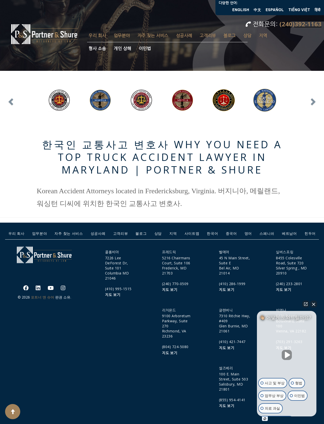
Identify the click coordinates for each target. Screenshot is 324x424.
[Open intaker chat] (265, 418)
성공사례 (184, 35)
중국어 (231, 233)
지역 (263, 35)
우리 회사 (97, 35)
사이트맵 (192, 233)
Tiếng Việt (299, 10)
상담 (247, 35)
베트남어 (289, 233)
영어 (248, 233)
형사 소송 (97, 48)
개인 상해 (122, 48)
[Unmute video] (287, 355)
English (240, 10)
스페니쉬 (266, 233)
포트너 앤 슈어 (42, 297)
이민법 (145, 48)
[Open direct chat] (305, 304)
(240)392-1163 (300, 24)
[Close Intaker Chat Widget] (313, 304)
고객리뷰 (208, 35)
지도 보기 (112, 295)
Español (275, 10)
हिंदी (317, 10)
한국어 (212, 233)
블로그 (230, 35)
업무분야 (122, 35)
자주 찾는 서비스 (152, 35)
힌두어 (310, 233)
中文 (257, 10)
